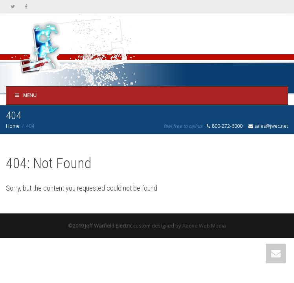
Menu (25, 95)
